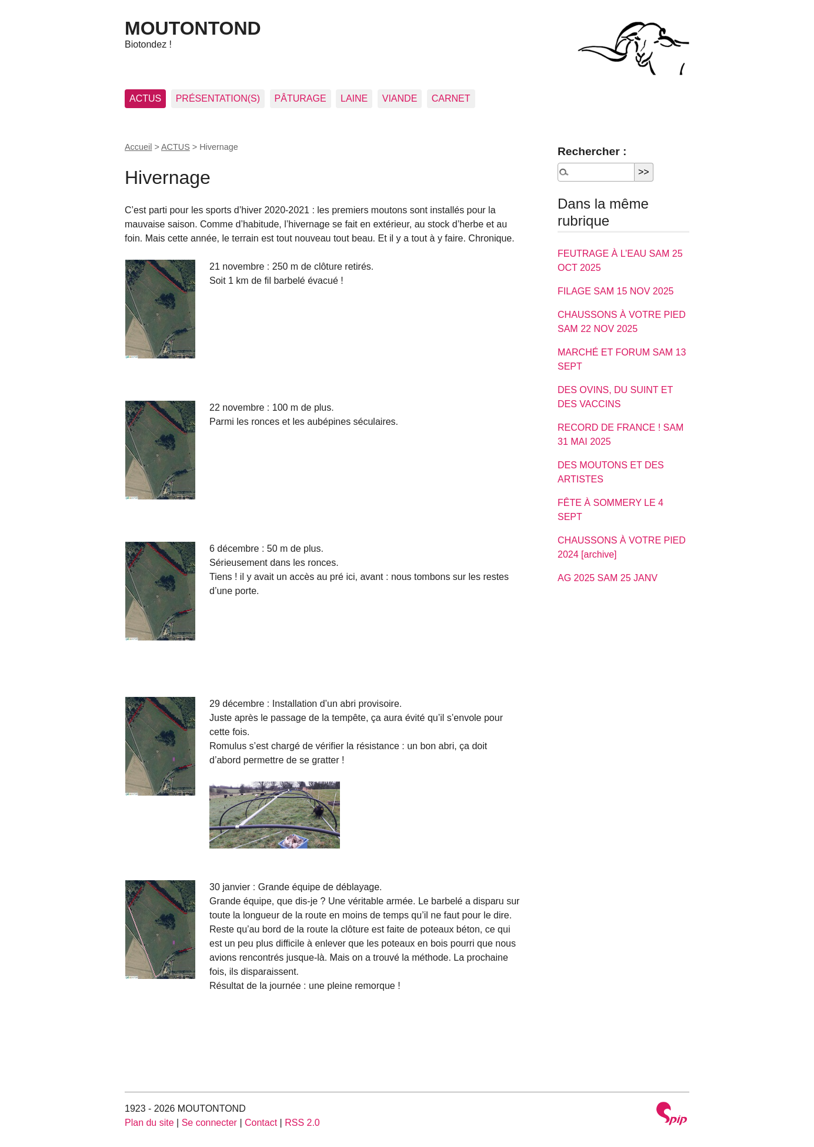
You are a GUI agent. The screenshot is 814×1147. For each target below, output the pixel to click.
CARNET (451, 98)
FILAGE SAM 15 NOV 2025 (615, 291)
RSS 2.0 (302, 1123)
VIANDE (400, 98)
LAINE (354, 98)
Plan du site (149, 1123)
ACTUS (145, 98)
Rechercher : (592, 151)
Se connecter (209, 1123)
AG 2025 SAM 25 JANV (608, 578)
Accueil (138, 147)
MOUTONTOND (193, 28)
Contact (261, 1123)
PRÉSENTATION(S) (218, 98)
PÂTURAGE (300, 98)
